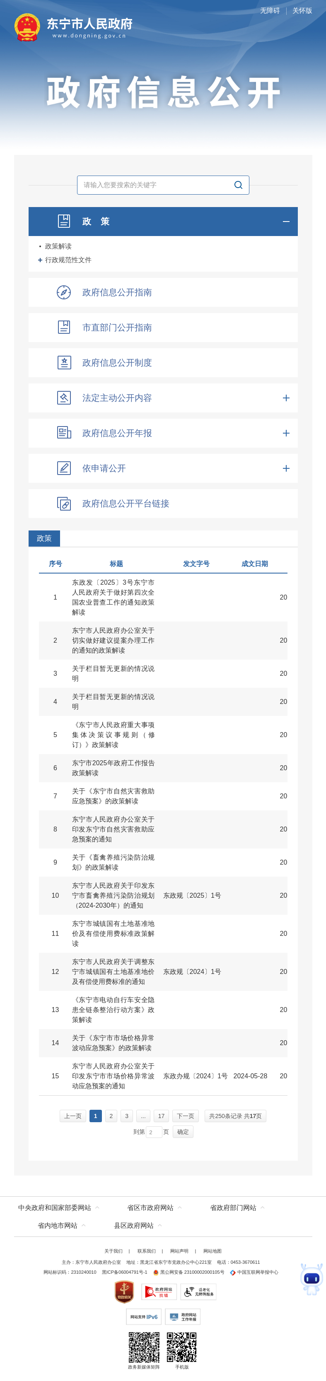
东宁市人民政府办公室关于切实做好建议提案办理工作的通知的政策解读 (113, 640)
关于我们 (113, 1250)
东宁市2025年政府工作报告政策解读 (113, 767)
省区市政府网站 (150, 1207)
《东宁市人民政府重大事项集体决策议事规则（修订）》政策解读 (113, 734)
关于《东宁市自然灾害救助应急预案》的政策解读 (113, 796)
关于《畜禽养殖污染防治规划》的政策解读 (113, 862)
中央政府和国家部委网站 (54, 1207)
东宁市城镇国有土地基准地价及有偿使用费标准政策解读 (113, 933)
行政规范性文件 (68, 259)
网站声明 (179, 1250)
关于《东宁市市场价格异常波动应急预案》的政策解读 (113, 1042)
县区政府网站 (134, 1225)
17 (161, 1116)
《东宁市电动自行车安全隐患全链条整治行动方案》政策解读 (113, 1009)
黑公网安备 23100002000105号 (189, 1272)
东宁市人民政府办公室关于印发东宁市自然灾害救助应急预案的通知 (113, 829)
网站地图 (212, 1250)
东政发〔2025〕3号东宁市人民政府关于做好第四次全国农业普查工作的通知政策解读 (113, 597)
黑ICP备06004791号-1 (124, 1272)
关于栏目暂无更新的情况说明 (113, 673)
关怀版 (302, 10)
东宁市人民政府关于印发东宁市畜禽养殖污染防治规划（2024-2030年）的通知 (113, 895)
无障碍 (270, 10)
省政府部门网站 (233, 1207)
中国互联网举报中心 (254, 1272)
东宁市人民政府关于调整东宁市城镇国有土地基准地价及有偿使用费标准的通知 (113, 971)
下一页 (185, 1116)
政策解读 (58, 246)
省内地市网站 (57, 1225)
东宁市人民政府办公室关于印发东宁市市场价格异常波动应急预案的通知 (113, 1076)
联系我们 (147, 1250)
